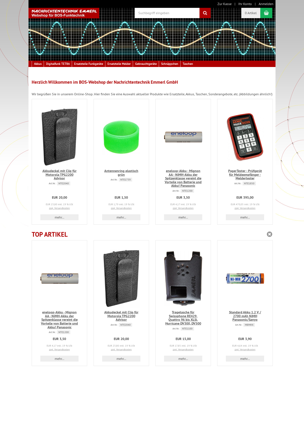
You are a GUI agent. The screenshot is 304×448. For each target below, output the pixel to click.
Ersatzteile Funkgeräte (88, 64)
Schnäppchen (169, 64)
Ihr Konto (245, 4)
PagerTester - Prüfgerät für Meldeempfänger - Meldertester (245, 174)
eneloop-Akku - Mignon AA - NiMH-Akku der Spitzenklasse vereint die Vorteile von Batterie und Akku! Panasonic (183, 178)
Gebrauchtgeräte (146, 64)
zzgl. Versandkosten (59, 208)
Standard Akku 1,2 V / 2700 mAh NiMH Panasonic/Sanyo (245, 316)
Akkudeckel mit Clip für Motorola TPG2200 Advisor (59, 174)
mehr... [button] (59, 217)
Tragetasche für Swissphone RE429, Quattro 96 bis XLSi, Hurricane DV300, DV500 (183, 318)
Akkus (38, 64)
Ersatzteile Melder (119, 64)
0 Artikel (251, 13)
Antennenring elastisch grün (121, 173)
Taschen (188, 64)
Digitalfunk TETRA (58, 64)
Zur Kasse (224, 4)
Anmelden (266, 4)
